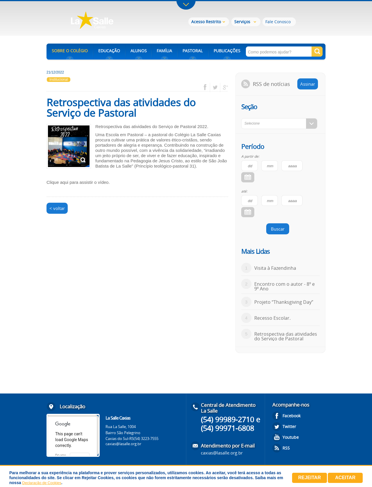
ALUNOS (138, 50)
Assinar (307, 84)
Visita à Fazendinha (275, 268)
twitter (215, 87)
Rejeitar (309, 477)
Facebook (291, 415)
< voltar (57, 208)
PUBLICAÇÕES (227, 50)
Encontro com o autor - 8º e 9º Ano (284, 286)
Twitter (289, 426)
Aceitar (345, 477)
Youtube (290, 437)
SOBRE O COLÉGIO (70, 50)
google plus (224, 87)
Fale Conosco (278, 21)
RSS (286, 448)
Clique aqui (57, 182)
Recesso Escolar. (272, 318)
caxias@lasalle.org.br (123, 443)
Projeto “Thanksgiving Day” (283, 302)
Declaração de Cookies (41, 483)
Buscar (278, 229)
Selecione (252, 123)
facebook (207, 87)
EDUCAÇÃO (109, 50)
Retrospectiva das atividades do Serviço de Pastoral (285, 336)
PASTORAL (193, 50)
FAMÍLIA (164, 50)
